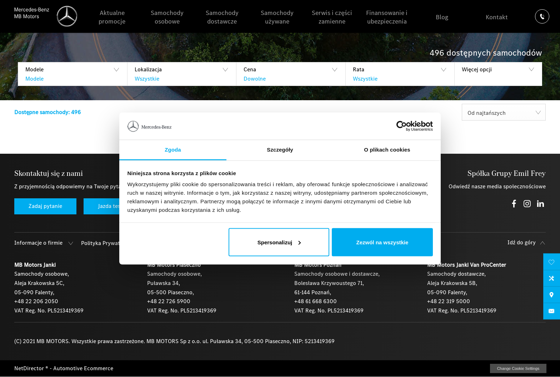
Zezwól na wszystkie (382, 242)
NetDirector (29, 368)
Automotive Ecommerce (83, 368)
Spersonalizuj (279, 242)
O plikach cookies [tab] (387, 150)
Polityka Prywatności (107, 243)
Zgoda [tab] (173, 150)
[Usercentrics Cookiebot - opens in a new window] (401, 126)
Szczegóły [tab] (280, 150)
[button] (72, 74)
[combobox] (504, 112)
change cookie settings (518, 368)
